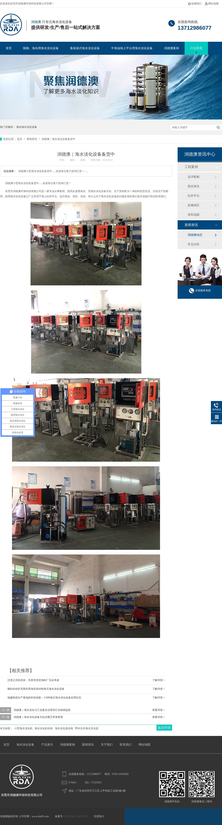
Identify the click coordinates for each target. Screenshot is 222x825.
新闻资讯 (32, 139)
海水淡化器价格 (64, 728)
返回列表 (164, 727)
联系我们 (126, 744)
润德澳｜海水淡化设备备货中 (58, 139)
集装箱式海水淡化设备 (85, 48)
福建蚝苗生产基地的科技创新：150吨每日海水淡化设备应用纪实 (44, 697)
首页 (9, 48)
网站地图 (213, 3)
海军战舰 (193, 214)
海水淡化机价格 (44, 728)
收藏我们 (196, 3)
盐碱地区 (193, 205)
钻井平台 (193, 195)
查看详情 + (158, 710)
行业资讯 (196, 48)
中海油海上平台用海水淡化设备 (132, 48)
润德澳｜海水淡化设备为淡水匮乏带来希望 (38, 717)
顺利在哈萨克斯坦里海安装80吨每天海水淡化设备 (35, 689)
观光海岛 (193, 186)
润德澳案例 (171, 48)
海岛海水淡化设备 (26, 127)
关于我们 (107, 744)
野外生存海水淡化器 (86, 728)
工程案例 (191, 167)
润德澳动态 (195, 234)
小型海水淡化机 (23, 728)
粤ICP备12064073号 (76, 816)
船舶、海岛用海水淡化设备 (41, 48)
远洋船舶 (193, 176)
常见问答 (193, 244)
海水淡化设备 (25, 744)
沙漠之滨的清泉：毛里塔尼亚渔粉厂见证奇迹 (33, 680)
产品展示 (47, 744)
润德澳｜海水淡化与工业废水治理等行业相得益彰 (42, 710)
